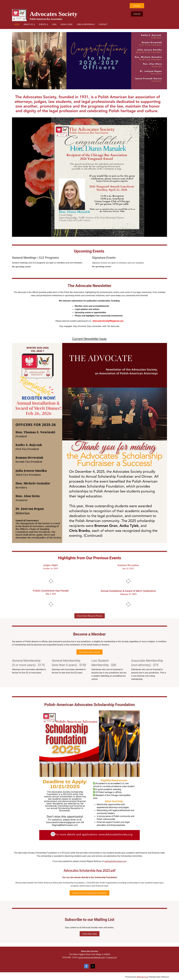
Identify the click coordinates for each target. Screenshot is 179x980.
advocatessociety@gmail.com (91, 957)
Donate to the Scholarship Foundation (89, 893)
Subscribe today (89, 933)
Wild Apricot (142, 976)
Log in (137, 14)
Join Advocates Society (89, 652)
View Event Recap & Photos (89, 616)
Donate (137, 5)
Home (14, 4)
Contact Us (111, 957)
